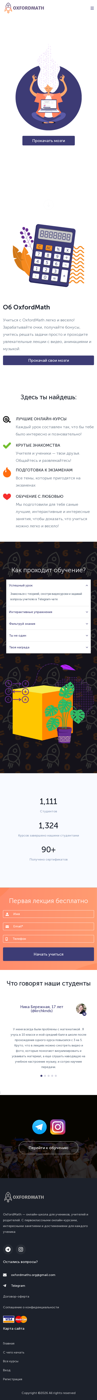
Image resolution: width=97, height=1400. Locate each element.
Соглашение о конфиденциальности (31, 1307)
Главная (8, 1343)
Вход (7, 1370)
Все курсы (10, 1361)
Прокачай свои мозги (48, 360)
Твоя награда (48, 647)
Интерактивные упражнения (48, 612)
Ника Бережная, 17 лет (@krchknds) (41, 1008)
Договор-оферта (16, 1296)
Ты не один (48, 635)
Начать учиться (48, 954)
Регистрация (12, 1379)
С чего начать (13, 1352)
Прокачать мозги (48, 140)
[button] (41, 1076)
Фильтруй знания (48, 624)
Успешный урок (48, 585)
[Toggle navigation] (92, 8)
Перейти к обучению (48, 1147)
